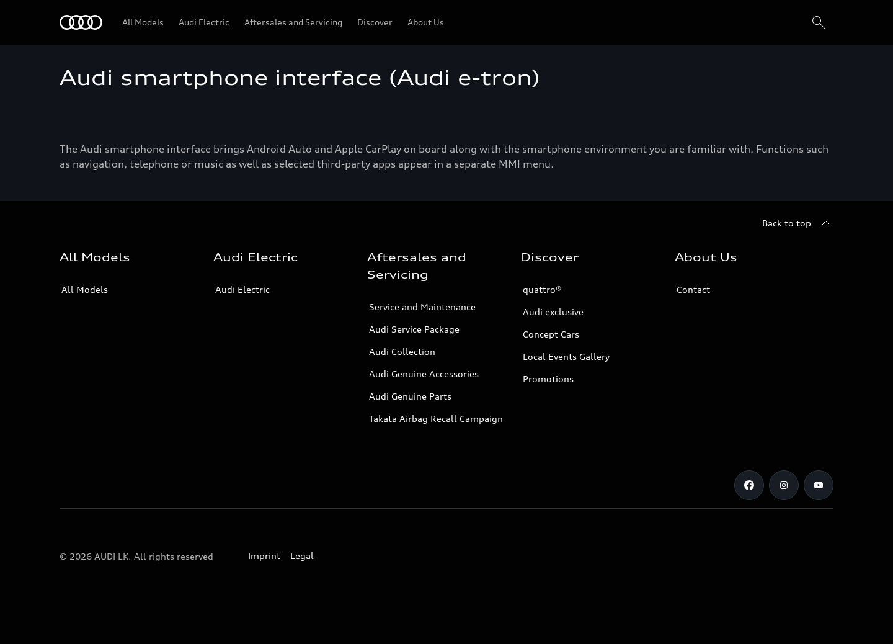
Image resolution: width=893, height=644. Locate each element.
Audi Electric (242, 289)
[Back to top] (797, 223)
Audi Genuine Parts (410, 396)
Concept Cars (551, 334)
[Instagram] (784, 485)
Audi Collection (402, 351)
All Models (84, 289)
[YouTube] (818, 485)
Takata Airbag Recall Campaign (436, 418)
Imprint (264, 555)
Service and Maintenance (422, 307)
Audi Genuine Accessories (424, 374)
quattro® (542, 289)
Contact (693, 289)
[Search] (818, 22)
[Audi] (81, 22)
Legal (302, 555)
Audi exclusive (553, 311)
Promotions (548, 378)
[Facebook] (749, 485)
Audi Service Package (414, 329)
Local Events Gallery (566, 356)
